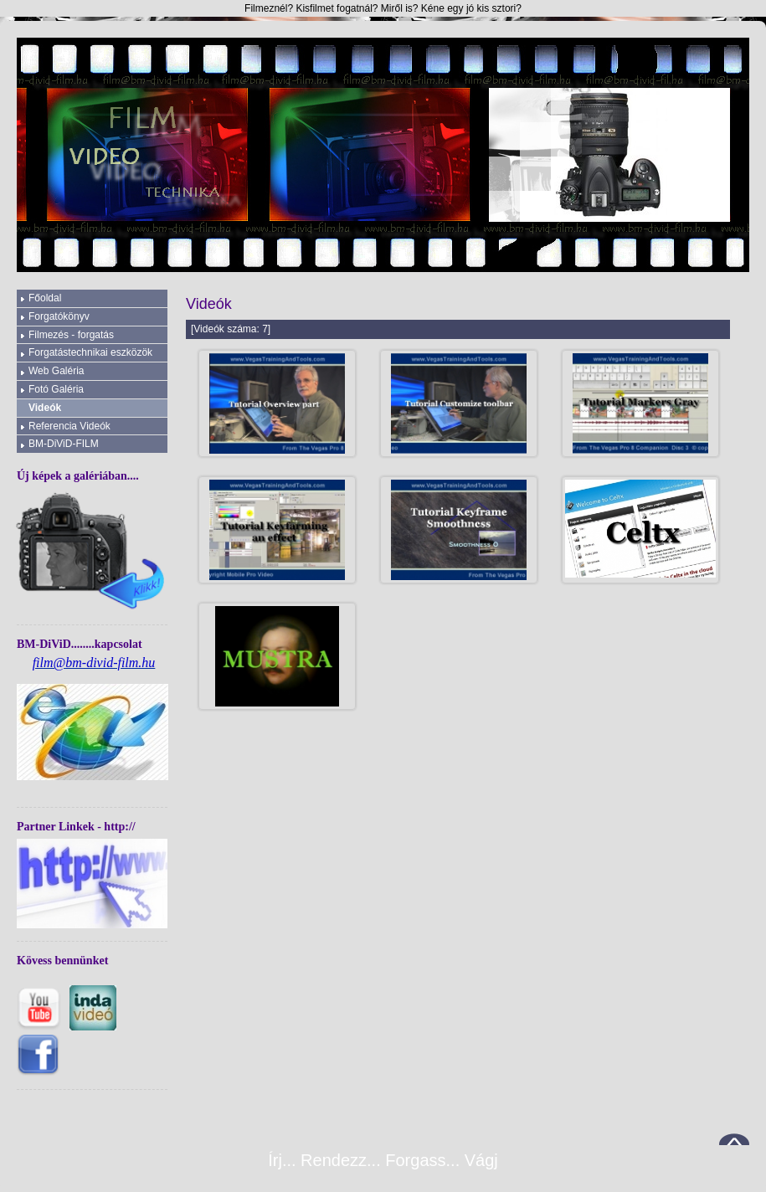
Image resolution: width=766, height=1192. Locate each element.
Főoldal (44, 298)
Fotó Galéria (56, 389)
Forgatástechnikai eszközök (90, 352)
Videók (44, 408)
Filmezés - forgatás (71, 335)
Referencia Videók (69, 426)
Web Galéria (56, 371)
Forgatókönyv (59, 316)
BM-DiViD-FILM (63, 444)
